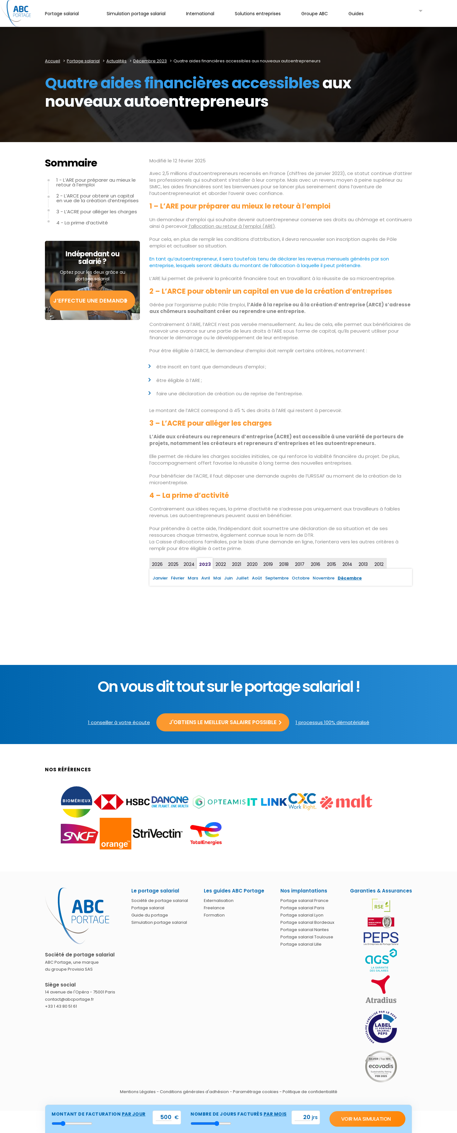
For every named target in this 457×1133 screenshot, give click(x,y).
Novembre (324, 578)
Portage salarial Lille (301, 944)
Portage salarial (147, 908)
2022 (221, 564)
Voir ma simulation (366, 1119)
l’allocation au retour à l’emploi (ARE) (231, 226)
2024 (189, 564)
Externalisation (219, 901)
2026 (157, 564)
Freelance (214, 908)
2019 (268, 564)
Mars (193, 578)
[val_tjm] (164, 1117)
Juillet (242, 578)
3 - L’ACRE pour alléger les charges (96, 211)
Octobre (301, 578)
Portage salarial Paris (302, 908)
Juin (228, 578)
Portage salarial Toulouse (306, 937)
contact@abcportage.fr (69, 999)
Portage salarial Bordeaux (307, 922)
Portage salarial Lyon (301, 915)
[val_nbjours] (302, 1117)
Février (178, 578)
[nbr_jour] (211, 1123)
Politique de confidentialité (310, 1092)
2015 (331, 564)
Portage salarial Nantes (304, 930)
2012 (379, 564)
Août (257, 578)
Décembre (350, 578)
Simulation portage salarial (159, 922)
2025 (173, 564)
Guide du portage (149, 915)
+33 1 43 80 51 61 (61, 1006)
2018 (284, 564)
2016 (315, 564)
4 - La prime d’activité (82, 222)
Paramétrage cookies (256, 1092)
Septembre (277, 578)
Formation (214, 915)
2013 (363, 564)
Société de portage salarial (159, 901)
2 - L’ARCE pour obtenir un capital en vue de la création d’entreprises (97, 198)
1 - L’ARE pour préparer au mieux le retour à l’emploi (96, 182)
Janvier (160, 578)
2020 (252, 564)
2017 (299, 564)
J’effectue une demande (90, 300)
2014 (347, 564)
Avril (205, 578)
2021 (236, 564)
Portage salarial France (304, 901)
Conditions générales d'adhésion (194, 1092)
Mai (217, 578)
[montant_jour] (72, 1123)
